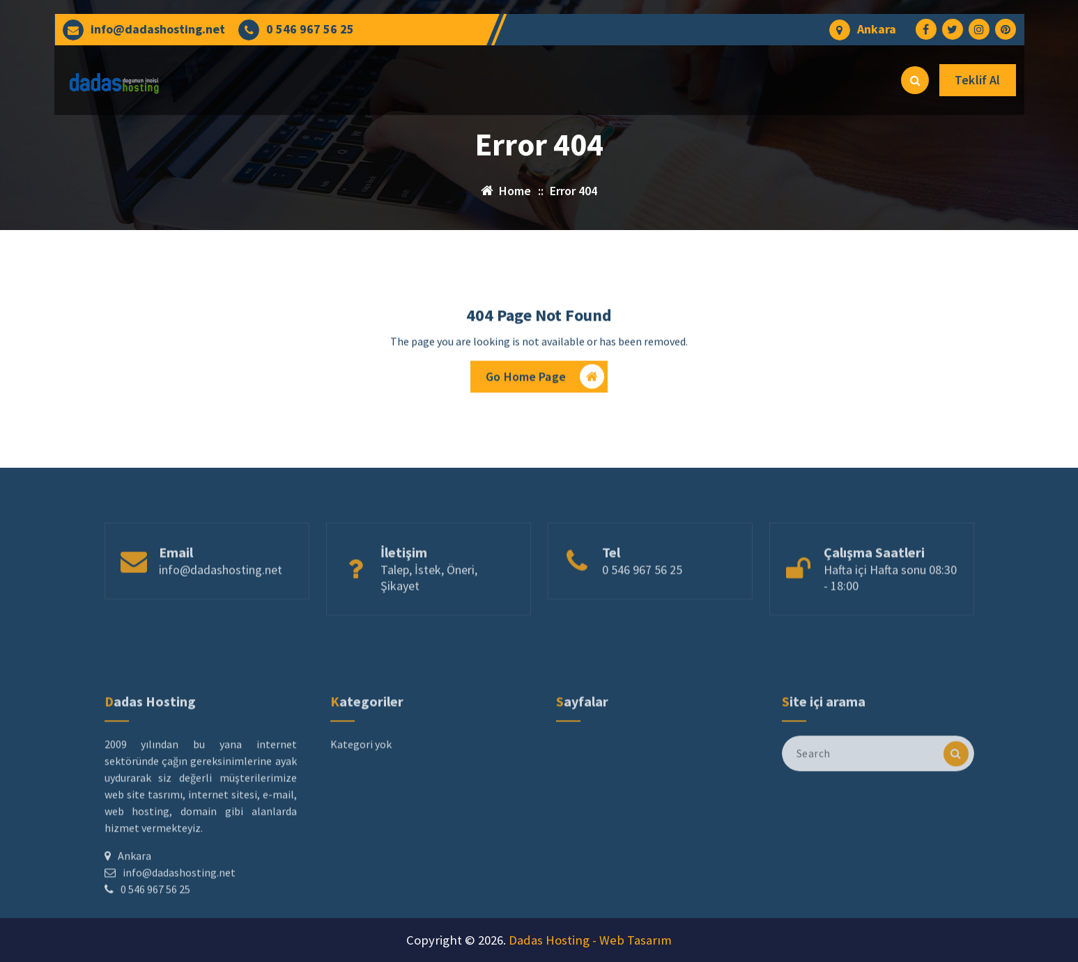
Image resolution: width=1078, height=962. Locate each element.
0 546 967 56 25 (310, 29)
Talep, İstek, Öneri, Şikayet (428, 606)
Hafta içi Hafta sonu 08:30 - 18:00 (890, 606)
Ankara (876, 29)
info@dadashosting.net (158, 29)
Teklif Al (977, 80)
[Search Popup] (915, 80)
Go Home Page (545, 380)
